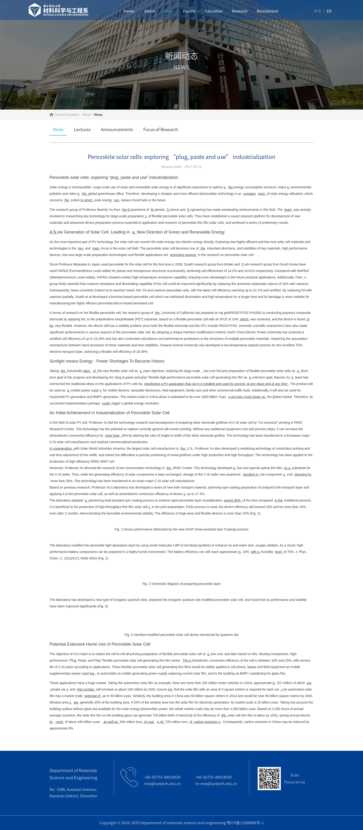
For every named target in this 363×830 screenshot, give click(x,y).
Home (129, 11)
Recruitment (267, 11)
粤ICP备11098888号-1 (245, 823)
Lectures (82, 129)
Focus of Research (160, 129)
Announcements (117, 129)
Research (239, 11)
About (149, 11)
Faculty (189, 11)
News (169, 11)
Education (213, 11)
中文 (317, 11)
